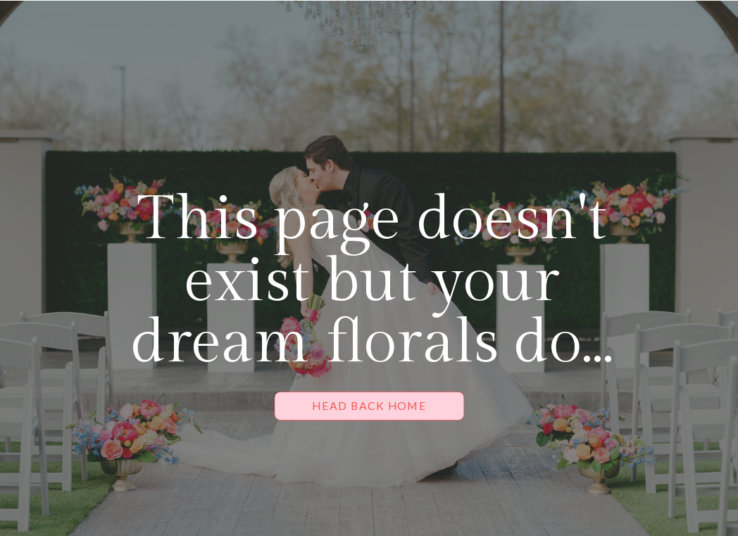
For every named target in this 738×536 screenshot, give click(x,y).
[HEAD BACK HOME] (370, 406)
